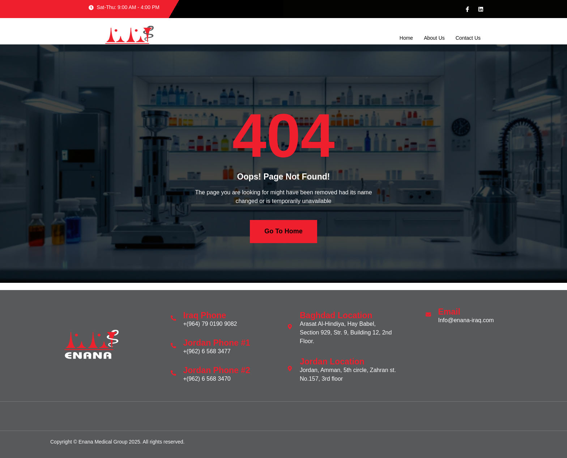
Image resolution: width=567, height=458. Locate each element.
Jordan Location (332, 361)
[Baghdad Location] (290, 326)
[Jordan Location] (290, 368)
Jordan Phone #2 (216, 370)
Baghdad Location (336, 315)
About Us (434, 38)
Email (449, 311)
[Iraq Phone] (173, 318)
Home (406, 38)
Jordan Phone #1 (216, 342)
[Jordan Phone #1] (173, 345)
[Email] (428, 314)
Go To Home (283, 231)
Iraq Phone (204, 315)
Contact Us (468, 38)
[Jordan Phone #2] (173, 373)
